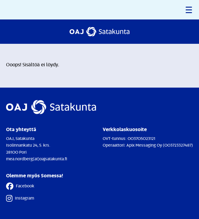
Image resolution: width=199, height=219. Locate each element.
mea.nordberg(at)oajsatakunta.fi (36, 159)
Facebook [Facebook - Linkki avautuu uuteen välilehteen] (20, 186)
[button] (189, 9)
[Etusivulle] (99, 31)
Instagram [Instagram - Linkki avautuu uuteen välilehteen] (20, 198)
